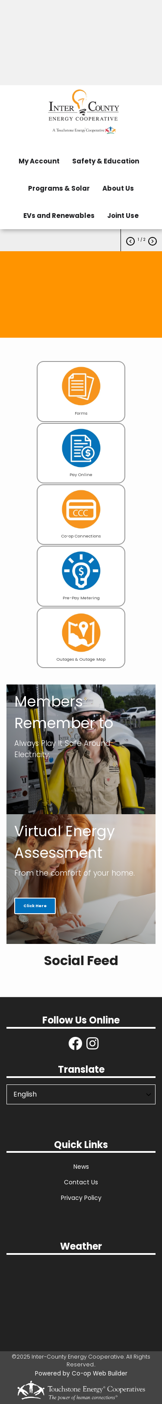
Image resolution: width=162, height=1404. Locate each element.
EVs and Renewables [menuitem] (59, 215)
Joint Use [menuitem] (123, 215)
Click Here (35, 905)
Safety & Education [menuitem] (105, 161)
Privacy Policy (81, 1197)
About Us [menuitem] (118, 188)
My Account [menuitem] (39, 161)
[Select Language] (81, 1094)
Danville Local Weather (81, 1293)
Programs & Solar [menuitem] (59, 188)
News (81, 1166)
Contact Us (81, 1182)
